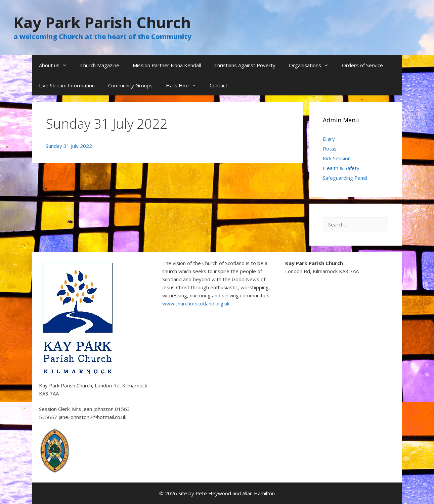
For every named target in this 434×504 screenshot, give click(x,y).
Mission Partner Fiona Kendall (167, 65)
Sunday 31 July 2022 (69, 145)
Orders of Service (362, 65)
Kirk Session (337, 158)
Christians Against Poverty (244, 65)
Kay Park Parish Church (102, 22)
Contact (218, 85)
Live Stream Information (67, 85)
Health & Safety (341, 168)
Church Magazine (99, 65)
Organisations (312, 65)
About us (56, 65)
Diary (329, 138)
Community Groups (130, 85)
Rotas (330, 148)
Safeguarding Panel (345, 177)
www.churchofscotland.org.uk (195, 303)
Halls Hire (184, 85)
